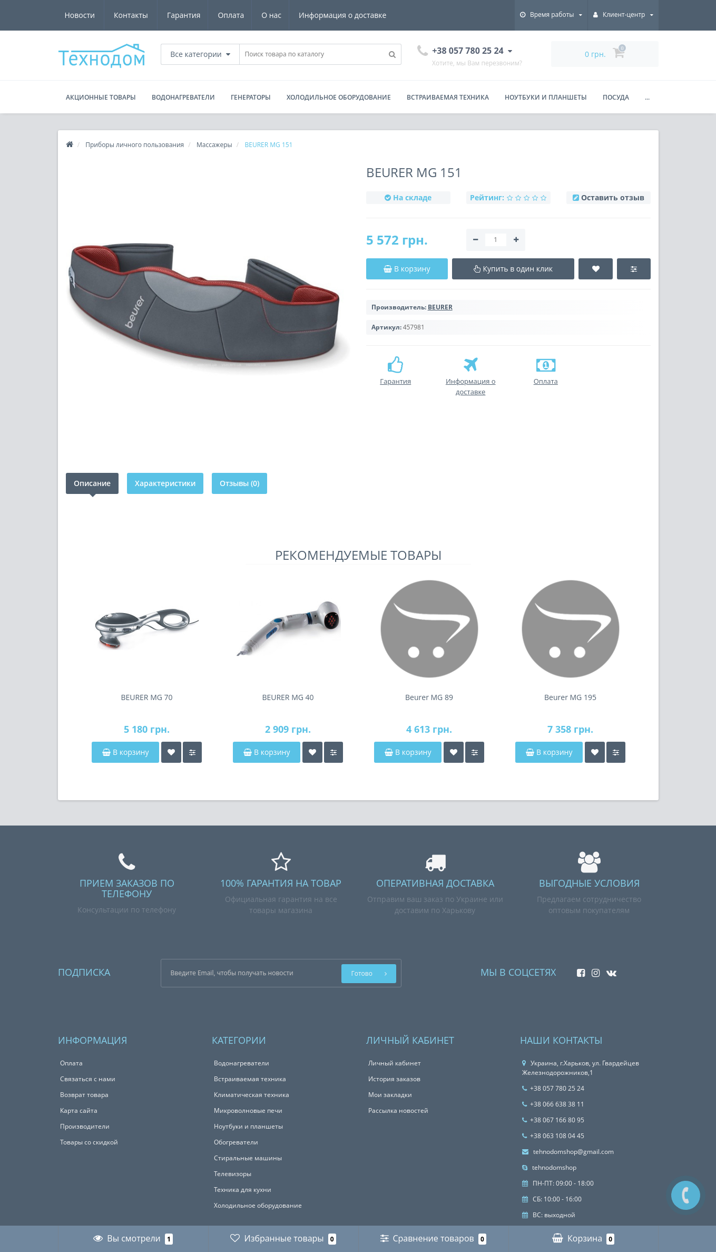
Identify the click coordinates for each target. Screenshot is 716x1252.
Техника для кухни (242, 1189)
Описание (92, 483)
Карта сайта (78, 1110)
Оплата (130, 15)
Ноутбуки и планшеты (546, 97)
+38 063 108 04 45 (553, 1135)
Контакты (374, 15)
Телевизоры (232, 1173)
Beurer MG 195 (570, 697)
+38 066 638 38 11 (553, 1104)
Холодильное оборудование (339, 97)
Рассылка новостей (398, 1110)
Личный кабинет (394, 1063)
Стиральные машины (248, 1157)
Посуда (616, 97)
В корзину (125, 752)
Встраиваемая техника (448, 97)
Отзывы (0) (239, 483)
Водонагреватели (183, 97)
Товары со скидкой (89, 1142)
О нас (172, 15)
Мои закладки (390, 1094)
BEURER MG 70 (146, 697)
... (647, 97)
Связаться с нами (87, 1078)
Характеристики (165, 483)
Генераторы (251, 97)
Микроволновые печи (248, 1110)
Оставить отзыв (612, 197)
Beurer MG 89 (429, 697)
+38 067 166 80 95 (553, 1119)
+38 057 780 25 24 (553, 1088)
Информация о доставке (245, 15)
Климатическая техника (251, 1094)
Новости (323, 15)
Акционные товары (101, 97)
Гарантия (82, 15)
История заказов (394, 1078)
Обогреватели (236, 1142)
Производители (85, 1126)
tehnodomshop (549, 1167)
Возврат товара (84, 1094)
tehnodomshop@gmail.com (568, 1151)
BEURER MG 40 (287, 697)
